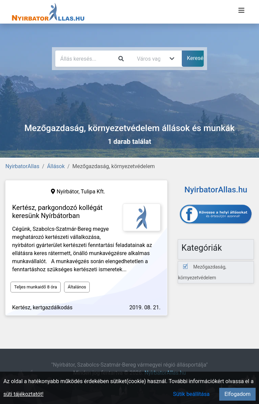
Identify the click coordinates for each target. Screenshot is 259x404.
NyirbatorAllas (22, 166)
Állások (55, 166)
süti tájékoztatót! (23, 394)
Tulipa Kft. (93, 191)
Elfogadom (237, 394)
